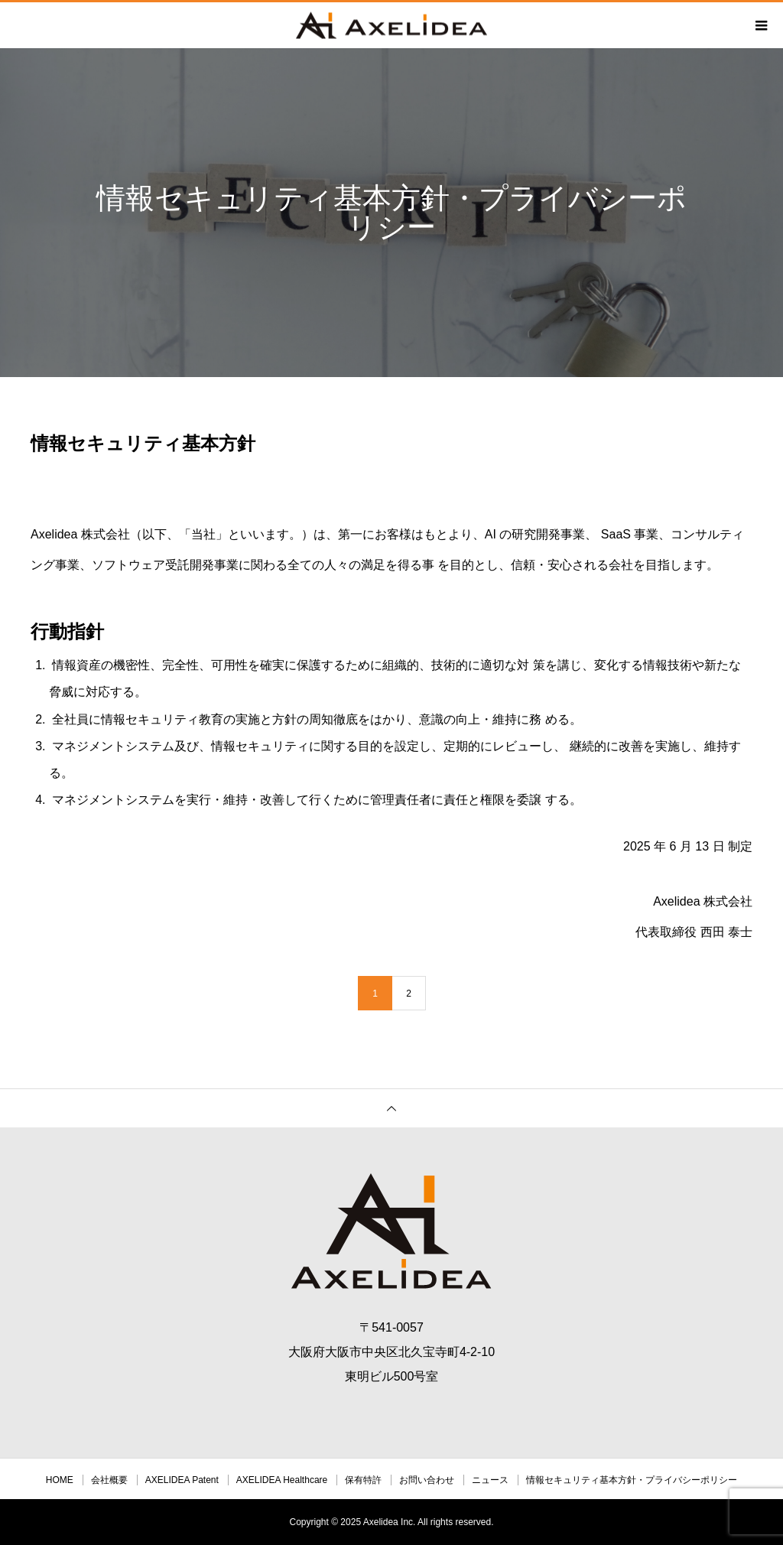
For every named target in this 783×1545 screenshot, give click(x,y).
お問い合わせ (426, 1480)
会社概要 (109, 1480)
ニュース (490, 1480)
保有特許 (363, 1480)
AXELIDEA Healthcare (281, 1480)
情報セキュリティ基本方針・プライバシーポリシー (631, 1480)
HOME (59, 1480)
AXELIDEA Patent (182, 1480)
